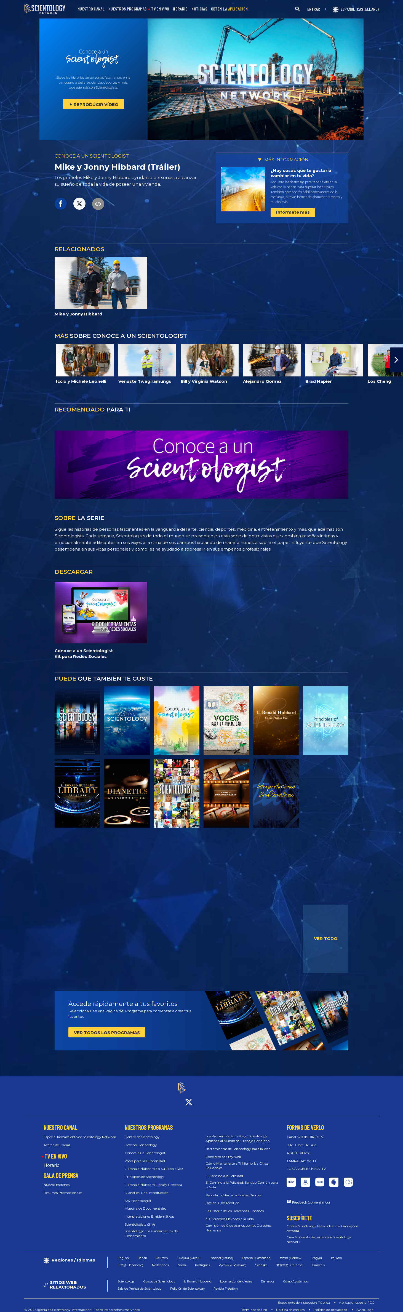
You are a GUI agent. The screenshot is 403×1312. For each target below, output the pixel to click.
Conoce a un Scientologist (145, 1148)
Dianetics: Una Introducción (147, 1188)
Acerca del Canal (57, 1140)
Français (318, 1260)
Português (202, 1260)
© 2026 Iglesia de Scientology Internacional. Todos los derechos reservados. (82, 1305)
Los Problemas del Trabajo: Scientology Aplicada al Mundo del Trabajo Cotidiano (237, 1133)
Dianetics (267, 1276)
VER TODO (325, 938)
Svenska (261, 1260)
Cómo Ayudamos (295, 1276)
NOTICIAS (199, 9)
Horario (52, 1160)
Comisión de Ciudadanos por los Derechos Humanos (238, 1222)
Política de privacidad (330, 1305)
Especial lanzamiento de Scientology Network (80, 1132)
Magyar (316, 1253)
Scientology (126, 1276)
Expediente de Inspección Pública (304, 1298)
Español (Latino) (221, 1253)
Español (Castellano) (256, 1253)
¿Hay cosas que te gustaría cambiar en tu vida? (301, 173)
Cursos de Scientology (159, 1276)
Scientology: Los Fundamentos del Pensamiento (151, 1228)
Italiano (336, 1253)
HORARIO (180, 9)
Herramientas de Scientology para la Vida (238, 1144)
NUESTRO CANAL (91, 9)
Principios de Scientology (144, 1172)
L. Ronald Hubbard (197, 1276)
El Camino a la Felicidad (224, 1171)
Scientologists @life (140, 1219)
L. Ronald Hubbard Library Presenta (153, 1180)
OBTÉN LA (229, 9)
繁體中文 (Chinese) (289, 1260)
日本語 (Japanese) (130, 1260)
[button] (396, 359)
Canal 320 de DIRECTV (305, 1132)
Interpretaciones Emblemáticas (149, 1211)
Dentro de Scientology (142, 1132)
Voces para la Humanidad (145, 1156)
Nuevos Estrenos (57, 1180)
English (123, 1253)
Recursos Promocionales (63, 1188)
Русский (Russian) (232, 1260)
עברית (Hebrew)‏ (291, 1253)
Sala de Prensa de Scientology (139, 1284)
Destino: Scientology (141, 1140)
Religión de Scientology (187, 1284)
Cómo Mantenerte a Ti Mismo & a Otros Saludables (236, 1160)
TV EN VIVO (160, 9)
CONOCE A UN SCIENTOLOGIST (92, 156)
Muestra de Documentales (145, 1204)
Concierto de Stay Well (223, 1152)
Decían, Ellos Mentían (222, 1198)
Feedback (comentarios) (311, 1197)
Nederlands (160, 1260)
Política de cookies (290, 1305)
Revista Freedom (225, 1284)
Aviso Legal (365, 1305)
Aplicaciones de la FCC (356, 1298)
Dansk (142, 1253)
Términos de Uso (254, 1305)
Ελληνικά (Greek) (189, 1253)
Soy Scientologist (138, 1196)
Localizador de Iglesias (236, 1276)
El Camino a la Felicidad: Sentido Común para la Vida (241, 1179)
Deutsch (162, 1253)
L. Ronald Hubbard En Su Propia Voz (154, 1164)
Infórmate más (293, 212)
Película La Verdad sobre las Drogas (233, 1190)
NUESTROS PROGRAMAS (127, 9)
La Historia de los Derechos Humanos (234, 1206)
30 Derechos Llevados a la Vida (229, 1214)
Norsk (182, 1260)
